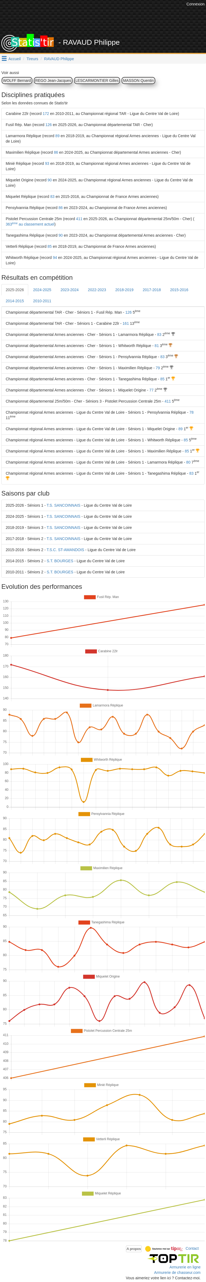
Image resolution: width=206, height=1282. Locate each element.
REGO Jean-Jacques (53, 80)
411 (79, 219)
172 (46, 113)
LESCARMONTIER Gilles (97, 80)
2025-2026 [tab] (15, 290)
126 (48, 125)
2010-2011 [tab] (42, 301)
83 (52, 196)
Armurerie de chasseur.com (177, 1272)
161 (126, 323)
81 (157, 345)
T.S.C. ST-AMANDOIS (65, 550)
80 (188, 462)
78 (191, 412)
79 (158, 368)
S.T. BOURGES (60, 561)
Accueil (14, 59)
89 (57, 136)
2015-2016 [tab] (179, 290)
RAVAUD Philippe (59, 59)
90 (49, 180)
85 (49, 246)
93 (47, 163)
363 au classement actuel (30, 224)
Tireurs (32, 59)
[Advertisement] (106, 20)
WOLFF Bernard (17, 80)
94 (55, 257)
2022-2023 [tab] (97, 290)
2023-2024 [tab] (70, 290)
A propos (134, 1249)
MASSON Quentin (138, 80)
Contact (192, 1248)
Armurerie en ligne (185, 1267)
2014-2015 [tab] (15, 301)
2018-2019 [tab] (124, 290)
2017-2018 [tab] (152, 290)
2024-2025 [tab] (42, 290)
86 (56, 152)
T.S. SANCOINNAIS (63, 505)
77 (151, 390)
